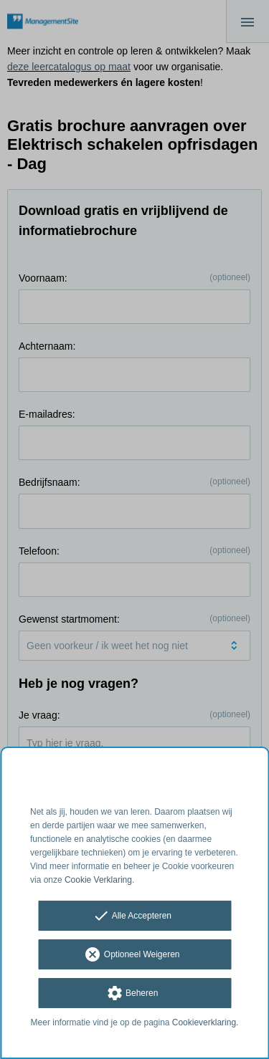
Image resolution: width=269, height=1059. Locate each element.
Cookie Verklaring (98, 880)
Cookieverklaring (204, 1022)
